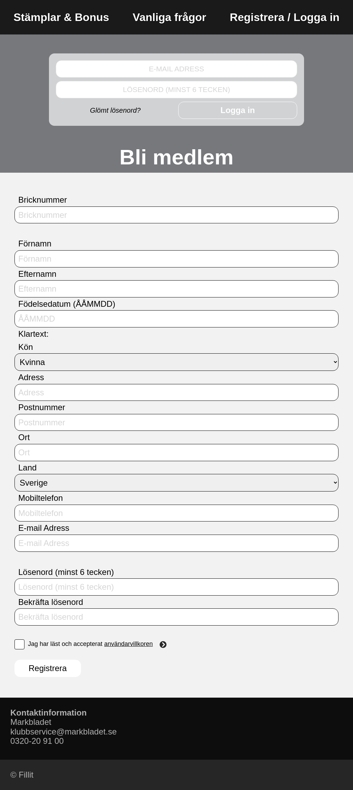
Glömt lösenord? (115, 110)
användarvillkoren (135, 644)
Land (27, 467)
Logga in (238, 110)
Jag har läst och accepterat (90, 644)
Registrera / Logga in (285, 17)
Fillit (26, 774)
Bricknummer (42, 199)
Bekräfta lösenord (50, 602)
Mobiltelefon (40, 498)
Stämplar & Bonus (61, 17)
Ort (24, 437)
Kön (25, 347)
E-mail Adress (43, 528)
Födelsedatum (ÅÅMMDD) (66, 303)
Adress (31, 377)
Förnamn (34, 243)
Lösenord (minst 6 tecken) (66, 572)
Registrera (48, 668)
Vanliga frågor (169, 17)
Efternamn (37, 273)
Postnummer (41, 407)
